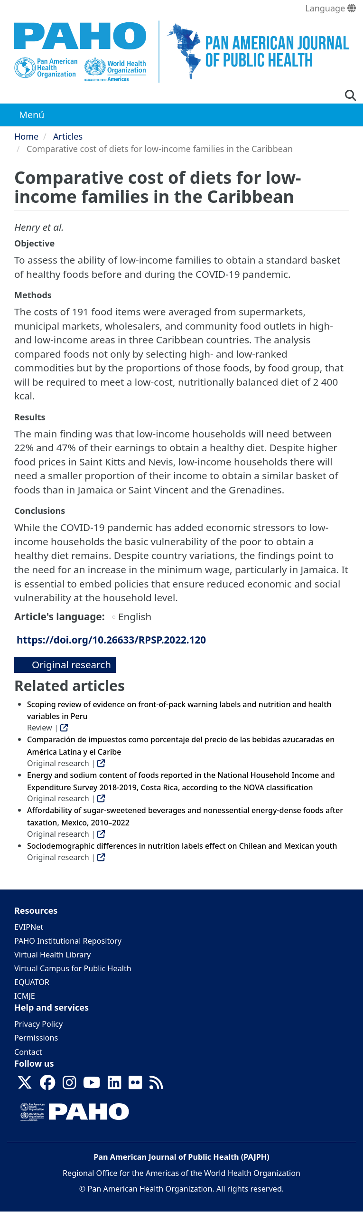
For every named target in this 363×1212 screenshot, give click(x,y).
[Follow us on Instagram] (69, 1085)
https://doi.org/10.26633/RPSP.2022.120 (111, 639)
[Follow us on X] (24, 1085)
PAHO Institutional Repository (67, 941)
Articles (68, 136)
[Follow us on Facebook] (47, 1085)
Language (330, 8)
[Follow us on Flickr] (135, 1085)
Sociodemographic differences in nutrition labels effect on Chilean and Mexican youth (182, 846)
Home (26, 136)
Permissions (36, 1037)
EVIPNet (28, 927)
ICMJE (24, 996)
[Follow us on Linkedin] (114, 1085)
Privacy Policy (38, 1024)
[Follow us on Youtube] (91, 1085)
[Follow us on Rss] (156, 1085)
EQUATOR (31, 982)
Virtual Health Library (52, 954)
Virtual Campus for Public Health (72, 968)
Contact (28, 1052)
